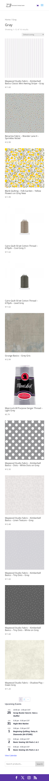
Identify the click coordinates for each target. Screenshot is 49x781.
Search (40, 764)
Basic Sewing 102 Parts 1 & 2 (26, 742)
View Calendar (11, 755)
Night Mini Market (21, 724)
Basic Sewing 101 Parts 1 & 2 (26, 750)
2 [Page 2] (24, 699)
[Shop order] (33, 34)
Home (7, 19)
